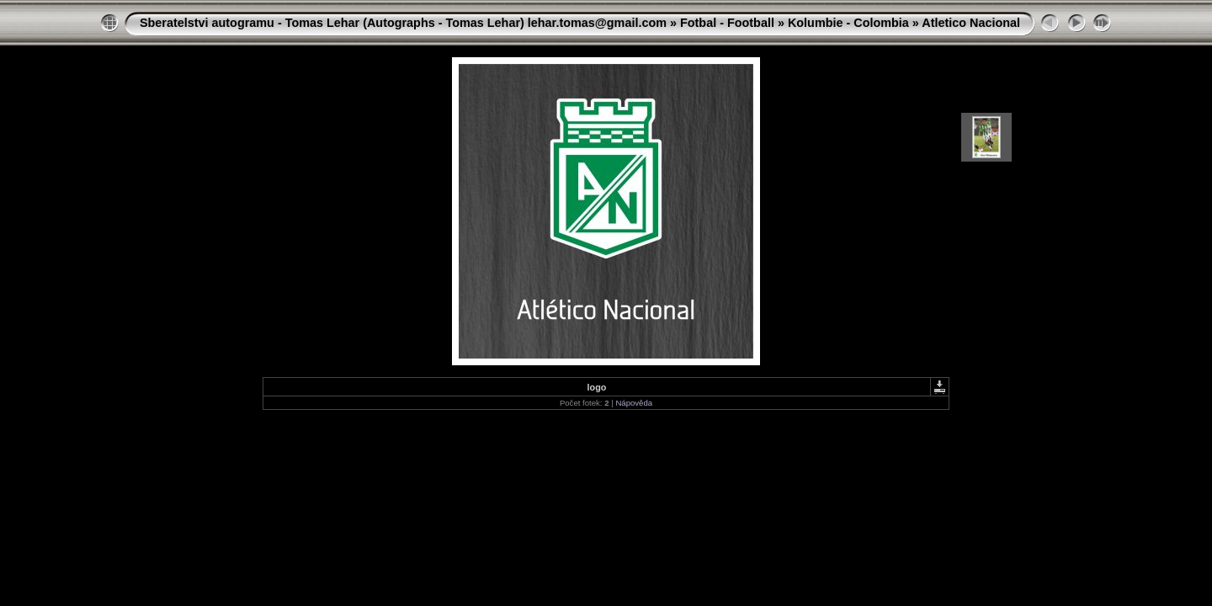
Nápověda (633, 402)
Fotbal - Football (727, 22)
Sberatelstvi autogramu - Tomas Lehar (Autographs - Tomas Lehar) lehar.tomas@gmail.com (403, 22)
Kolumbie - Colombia (848, 22)
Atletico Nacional (971, 22)
